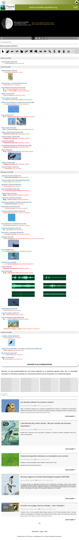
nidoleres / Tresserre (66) (7, 162)
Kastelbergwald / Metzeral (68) (9, 308)
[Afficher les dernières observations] (8, 45)
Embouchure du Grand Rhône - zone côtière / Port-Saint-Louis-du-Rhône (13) (21, 348)
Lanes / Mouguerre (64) (7, 115)
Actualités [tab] (4, 395)
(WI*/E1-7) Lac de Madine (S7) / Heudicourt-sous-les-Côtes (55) (17, 102)
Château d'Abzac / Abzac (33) (9, 193)
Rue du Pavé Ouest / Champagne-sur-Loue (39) (13, 223)
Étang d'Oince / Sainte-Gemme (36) (10, 206)
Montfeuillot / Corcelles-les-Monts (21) (11, 184)
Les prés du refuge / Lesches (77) (10, 167)
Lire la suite (70, 416)
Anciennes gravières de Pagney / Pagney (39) (13, 211)
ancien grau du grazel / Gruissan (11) (11, 175)
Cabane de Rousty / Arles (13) (9, 70)
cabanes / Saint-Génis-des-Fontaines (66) (12, 132)
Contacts (41, 531)
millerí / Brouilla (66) (6, 149)
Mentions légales (35, 531)
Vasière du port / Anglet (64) (8, 127)
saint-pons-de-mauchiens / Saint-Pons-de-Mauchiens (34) (16, 202)
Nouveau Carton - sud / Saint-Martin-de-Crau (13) (14, 83)
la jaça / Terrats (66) (6, 266)
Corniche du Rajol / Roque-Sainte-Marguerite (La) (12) (15, 180)
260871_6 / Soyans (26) (7, 357)
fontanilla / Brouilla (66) (7, 141)
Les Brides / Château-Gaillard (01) (10, 336)
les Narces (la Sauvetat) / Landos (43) (11, 228)
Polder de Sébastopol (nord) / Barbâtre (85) (12, 317)
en (76, 7)
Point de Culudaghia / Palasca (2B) (10, 189)
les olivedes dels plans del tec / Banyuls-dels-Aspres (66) (16, 145)
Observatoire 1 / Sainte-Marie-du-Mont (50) (12, 232)
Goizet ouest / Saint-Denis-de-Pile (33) (11, 197)
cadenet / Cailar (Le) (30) (7, 93)
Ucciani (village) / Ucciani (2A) (9, 61)
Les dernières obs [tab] (6, 42)
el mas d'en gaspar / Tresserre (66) (10, 136)
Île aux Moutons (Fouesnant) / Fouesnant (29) (13, 87)
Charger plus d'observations (39, 364)
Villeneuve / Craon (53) (7, 237)
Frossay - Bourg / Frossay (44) (9, 98)
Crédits (45, 531)
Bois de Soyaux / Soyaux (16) (9, 353)
